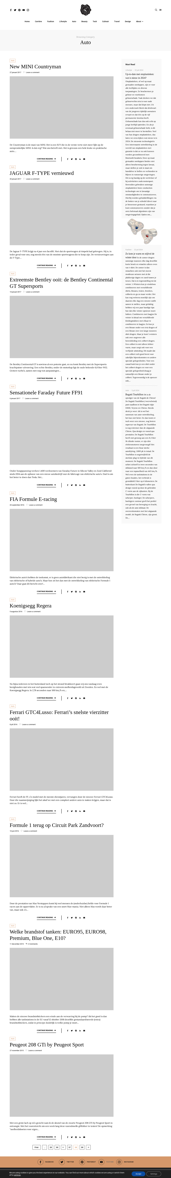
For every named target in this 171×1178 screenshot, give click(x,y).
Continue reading (46, 159)
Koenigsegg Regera (30, 606)
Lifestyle (63, 21)
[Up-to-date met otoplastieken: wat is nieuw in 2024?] (141, 231)
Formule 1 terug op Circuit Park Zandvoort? (57, 825)
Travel (117, 21)
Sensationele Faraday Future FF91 (46, 393)
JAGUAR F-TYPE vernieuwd (42, 173)
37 (70, 1147)
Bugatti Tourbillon (134, 394)
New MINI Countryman (35, 67)
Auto (74, 21)
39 (82, 1147)
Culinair (105, 21)
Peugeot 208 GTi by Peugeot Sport (47, 1045)
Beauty (84, 21)
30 (57, 1147)
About (138, 21)
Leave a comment (31, 72)
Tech (95, 21)
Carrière (38, 21)
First (36, 1147)
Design (128, 21)
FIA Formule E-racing (33, 499)
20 (51, 1147)
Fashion (50, 21)
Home (27, 21)
